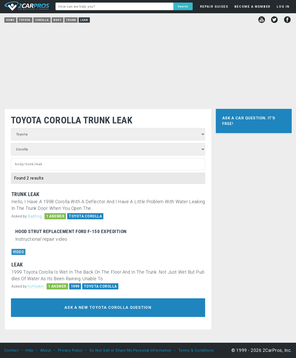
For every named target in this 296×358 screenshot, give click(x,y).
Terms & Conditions (196, 350)
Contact (11, 350)
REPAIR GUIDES (214, 6)
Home (10, 20)
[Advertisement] (148, 64)
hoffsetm (36, 286)
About (45, 350)
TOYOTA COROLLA (85, 216)
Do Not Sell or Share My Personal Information (131, 350)
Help (29, 350)
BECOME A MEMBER (252, 6)
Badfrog (35, 216)
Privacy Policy (70, 350)
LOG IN (283, 6)
